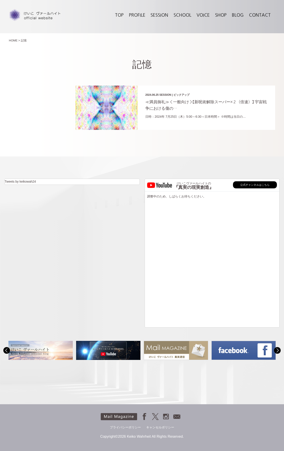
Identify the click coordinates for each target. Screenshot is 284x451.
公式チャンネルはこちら (255, 184)
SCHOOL (182, 15)
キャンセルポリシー (160, 427)
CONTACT (260, 15)
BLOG (238, 15)
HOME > (14, 40)
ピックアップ (181, 94)
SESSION (159, 15)
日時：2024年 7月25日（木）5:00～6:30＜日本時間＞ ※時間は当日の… (195, 116)
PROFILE (137, 15)
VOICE (203, 15)
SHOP (221, 15)
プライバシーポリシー (125, 427)
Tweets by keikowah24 (20, 181)
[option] (40, 350)
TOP (119, 15)
